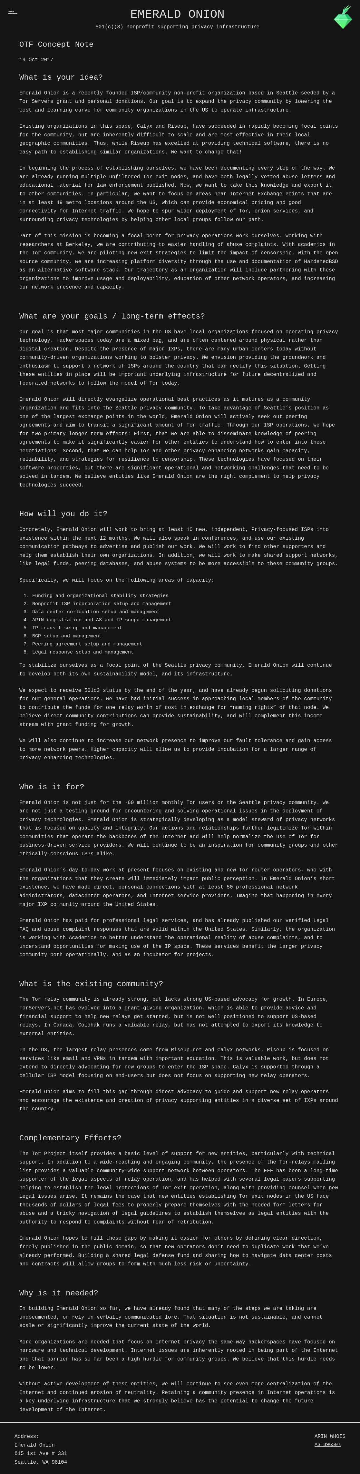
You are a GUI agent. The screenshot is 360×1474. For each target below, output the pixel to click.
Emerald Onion (177, 14)
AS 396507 (328, 1445)
